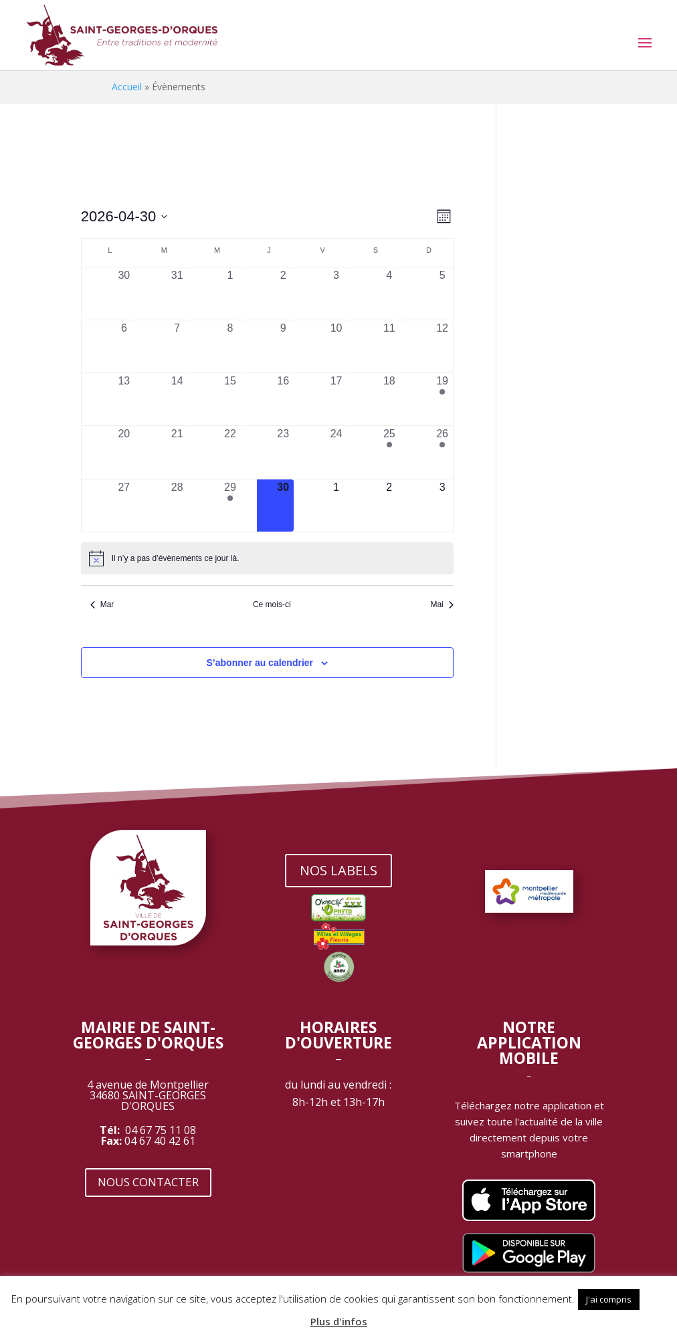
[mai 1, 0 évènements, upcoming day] (336, 505)
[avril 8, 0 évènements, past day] (229, 346)
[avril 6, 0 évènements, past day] (124, 346)
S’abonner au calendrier (260, 662)
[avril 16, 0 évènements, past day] (283, 399)
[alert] (267, 558)
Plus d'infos (338, 1321)
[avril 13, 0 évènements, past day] (124, 399)
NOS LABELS (338, 870)
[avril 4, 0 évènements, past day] (389, 293)
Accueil (127, 86)
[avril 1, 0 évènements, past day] (229, 293)
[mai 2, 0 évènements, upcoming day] (389, 505)
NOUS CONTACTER (148, 1182)
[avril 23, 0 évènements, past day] (283, 452)
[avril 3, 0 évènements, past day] (336, 293)
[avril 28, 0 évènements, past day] (177, 505)
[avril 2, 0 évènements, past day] (283, 293)
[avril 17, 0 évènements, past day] (336, 399)
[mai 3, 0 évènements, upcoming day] (441, 505)
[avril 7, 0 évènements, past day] (177, 346)
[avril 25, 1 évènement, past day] (389, 452)
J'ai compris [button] (609, 1299)
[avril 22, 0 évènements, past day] (229, 452)
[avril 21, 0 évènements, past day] (177, 452)
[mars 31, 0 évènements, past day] (177, 293)
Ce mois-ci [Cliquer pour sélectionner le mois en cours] (272, 604)
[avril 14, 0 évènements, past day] (177, 399)
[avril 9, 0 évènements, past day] (283, 346)
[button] (654, 1293)
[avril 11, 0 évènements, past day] (389, 346)
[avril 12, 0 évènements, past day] (441, 346)
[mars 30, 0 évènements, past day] (124, 293)
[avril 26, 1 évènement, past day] (441, 452)
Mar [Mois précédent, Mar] (102, 604)
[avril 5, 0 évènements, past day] (441, 293)
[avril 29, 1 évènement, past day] (229, 505)
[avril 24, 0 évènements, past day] (336, 452)
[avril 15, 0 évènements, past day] (229, 399)
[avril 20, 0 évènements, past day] (124, 452)
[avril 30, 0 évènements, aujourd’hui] (283, 505)
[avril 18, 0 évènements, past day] (389, 399)
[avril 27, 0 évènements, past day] (124, 505)
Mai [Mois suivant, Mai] (441, 604)
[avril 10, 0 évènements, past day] (336, 346)
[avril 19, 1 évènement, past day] (441, 399)
